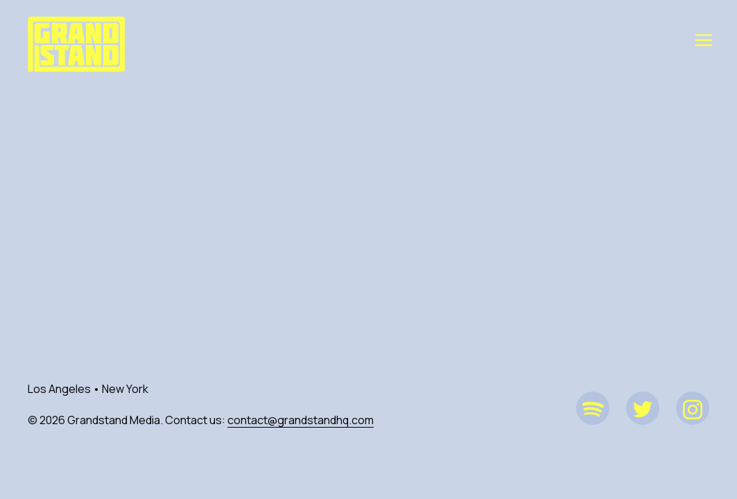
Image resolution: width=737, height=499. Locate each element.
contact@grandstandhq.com (300, 420)
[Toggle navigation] (703, 39)
